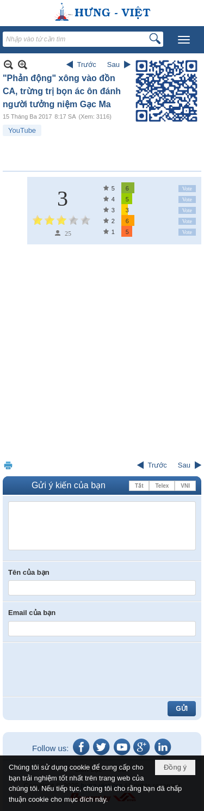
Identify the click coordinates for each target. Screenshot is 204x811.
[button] (184, 39)
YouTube (22, 130)
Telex (162, 486)
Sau (113, 64)
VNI (185, 486)
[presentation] (91, 669)
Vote (187, 189)
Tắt (139, 486)
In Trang (8, 465)
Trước (86, 64)
